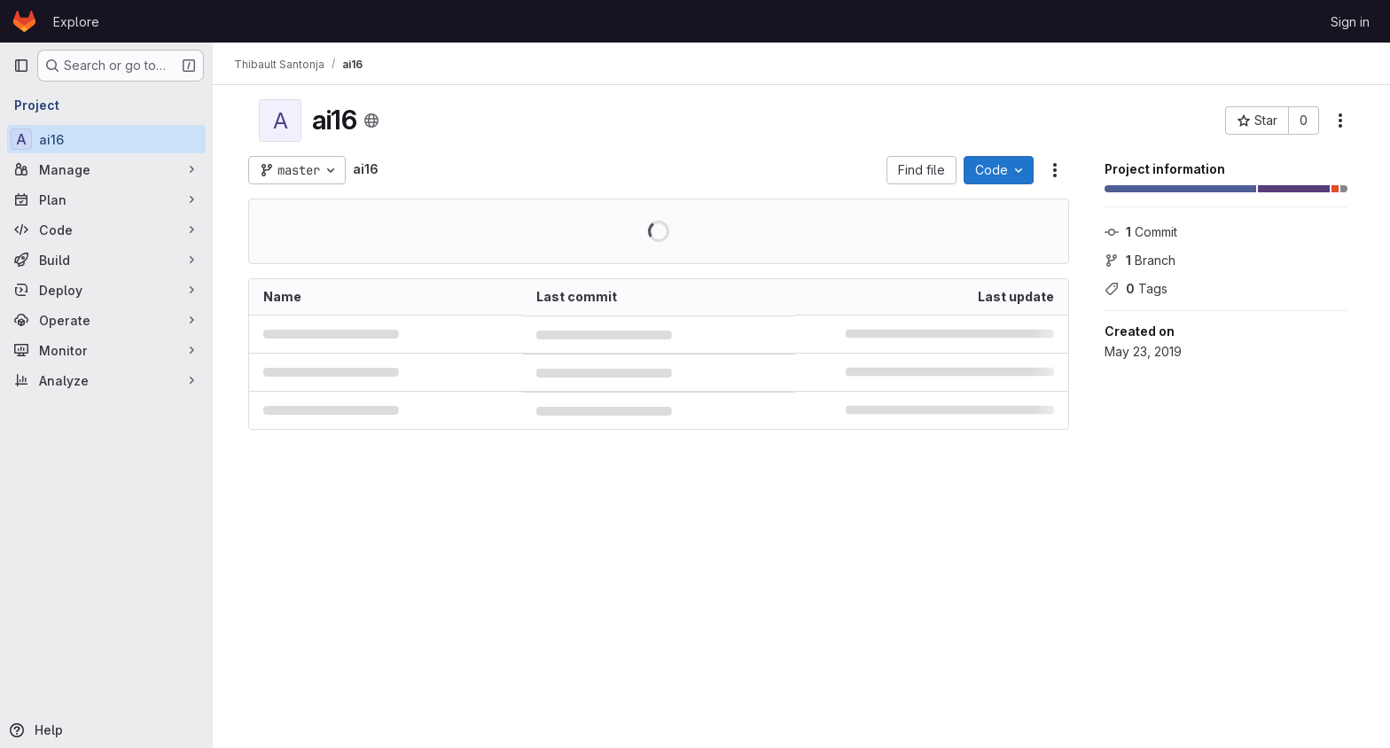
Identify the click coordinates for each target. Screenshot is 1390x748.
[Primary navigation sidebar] (21, 65)
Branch (1140, 260)
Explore (76, 21)
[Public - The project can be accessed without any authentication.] (371, 120)
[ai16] (106, 139)
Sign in (1350, 21)
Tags (1136, 288)
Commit (1141, 231)
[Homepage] (24, 21)
